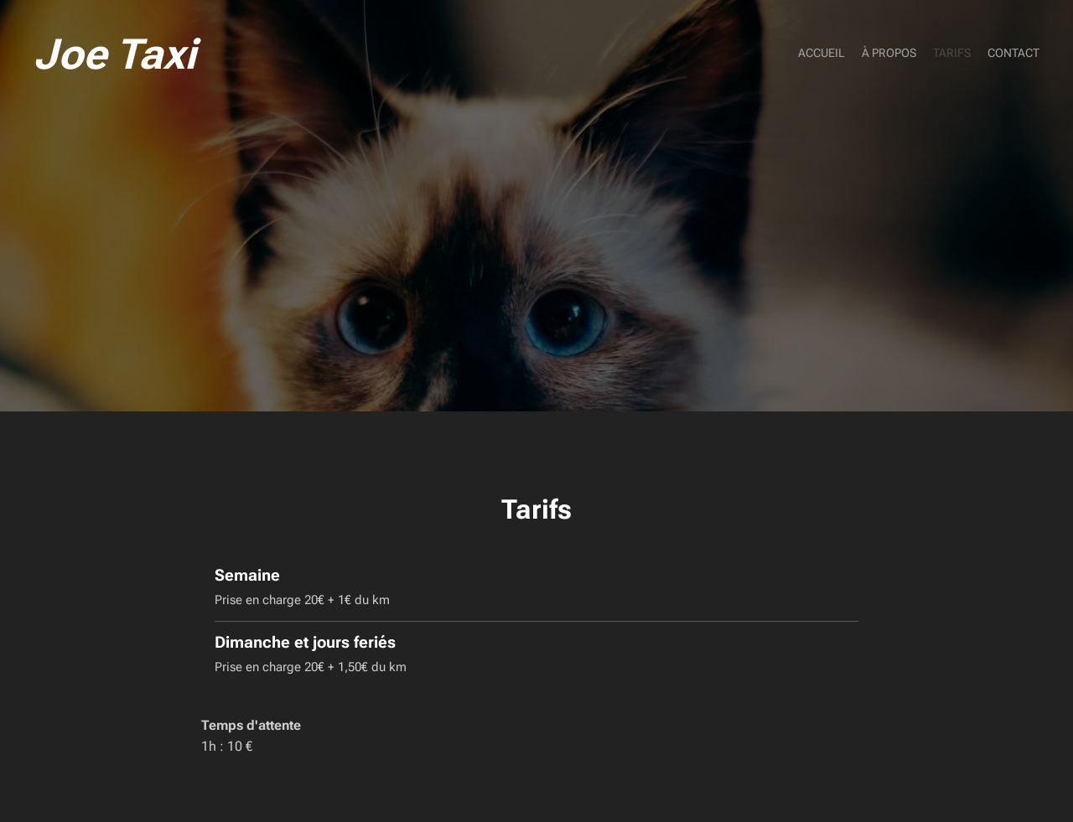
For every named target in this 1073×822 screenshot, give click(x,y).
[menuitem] (991, 54)
